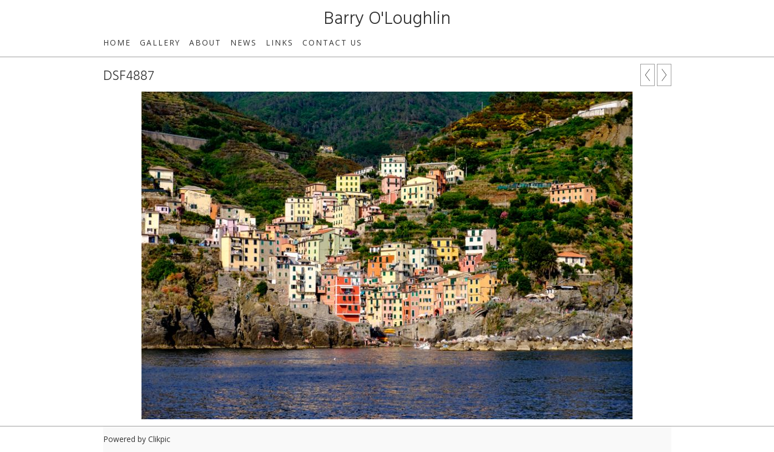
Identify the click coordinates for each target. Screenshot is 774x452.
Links (280, 42)
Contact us (332, 42)
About (205, 42)
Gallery (160, 42)
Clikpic (159, 439)
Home (117, 42)
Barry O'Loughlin (387, 19)
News (243, 42)
